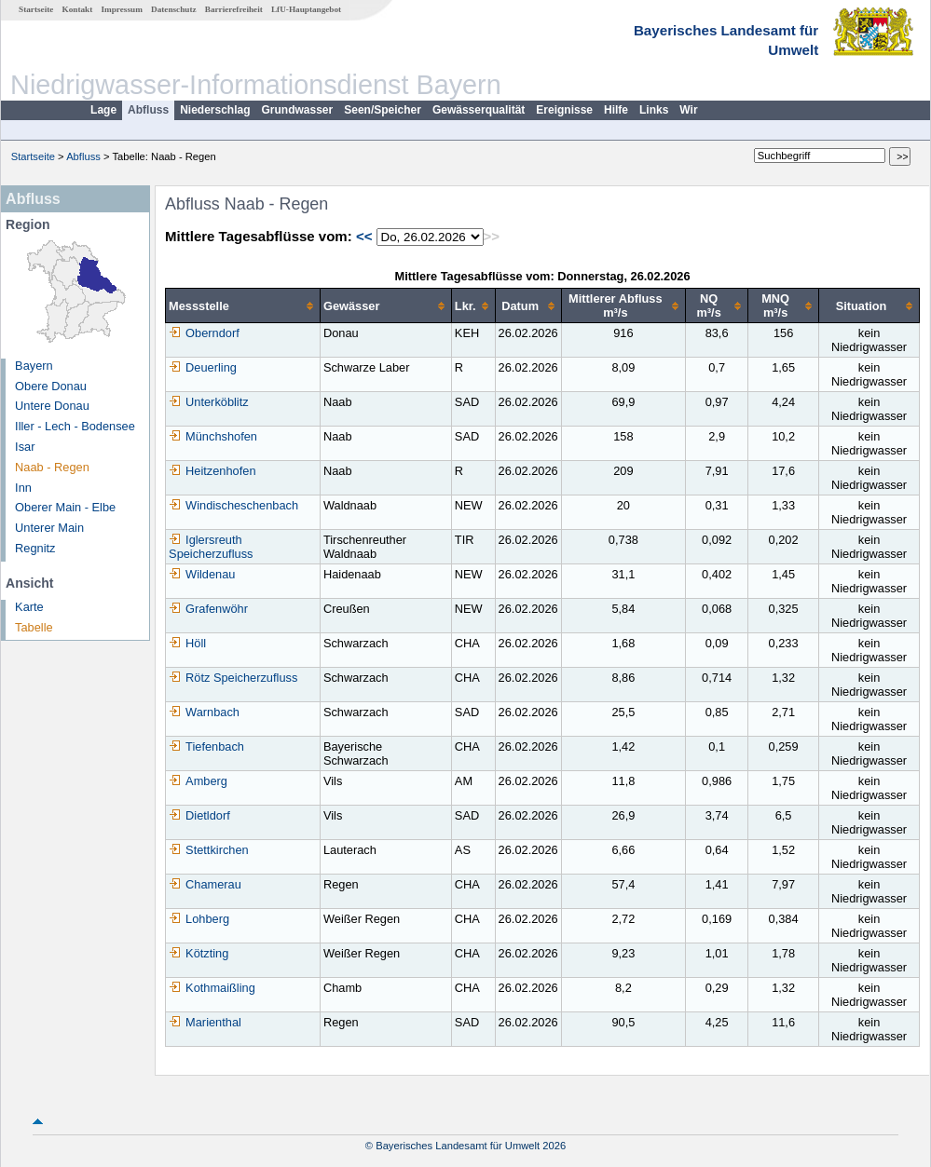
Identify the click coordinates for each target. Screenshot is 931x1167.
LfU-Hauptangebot (306, 9)
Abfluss (148, 109)
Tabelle (34, 627)
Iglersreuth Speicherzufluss (211, 547)
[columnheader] (243, 306)
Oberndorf (204, 333)
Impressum (122, 9)
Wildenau (202, 574)
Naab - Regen (52, 467)
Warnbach (204, 712)
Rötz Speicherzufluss (233, 678)
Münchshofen (213, 436)
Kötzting (198, 953)
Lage (103, 109)
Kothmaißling (212, 988)
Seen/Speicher (382, 109)
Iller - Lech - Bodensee (75, 426)
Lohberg (199, 919)
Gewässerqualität (478, 109)
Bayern (34, 366)
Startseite (36, 9)
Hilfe (616, 109)
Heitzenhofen (212, 471)
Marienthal (205, 1022)
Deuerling (203, 367)
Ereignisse (564, 109)
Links (653, 109)
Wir (688, 109)
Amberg (198, 781)
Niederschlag (215, 109)
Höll (187, 643)
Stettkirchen (209, 850)
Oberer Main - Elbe (65, 507)
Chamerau (205, 884)
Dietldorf (199, 815)
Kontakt (77, 9)
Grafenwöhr (208, 609)
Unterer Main (49, 528)
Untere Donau (52, 406)
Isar (24, 447)
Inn (23, 488)
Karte (29, 607)
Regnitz (35, 548)
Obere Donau (51, 386)
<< (364, 236)
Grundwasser (298, 109)
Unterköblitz (209, 402)
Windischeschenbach (233, 505)
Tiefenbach (206, 746)
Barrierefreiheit (234, 9)
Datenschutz (174, 9)
